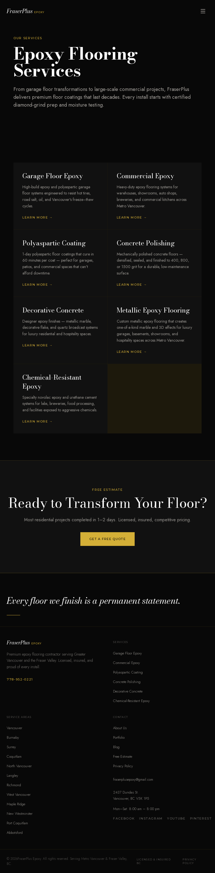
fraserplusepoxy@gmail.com (133, 779)
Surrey (11, 747)
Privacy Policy (123, 766)
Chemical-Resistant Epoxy (131, 700)
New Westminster (19, 813)
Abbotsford (15, 832)
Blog (116, 747)
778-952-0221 (20, 679)
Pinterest (201, 818)
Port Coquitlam (17, 823)
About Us (120, 728)
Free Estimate (122, 756)
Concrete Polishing (127, 681)
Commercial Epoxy (126, 662)
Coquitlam (14, 756)
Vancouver (14, 728)
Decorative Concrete (127, 691)
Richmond (14, 785)
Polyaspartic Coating (128, 672)
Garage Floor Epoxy (127, 653)
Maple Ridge (16, 804)
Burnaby (13, 737)
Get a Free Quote (107, 539)
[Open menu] (203, 11)
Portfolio (119, 737)
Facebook (124, 818)
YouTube (176, 818)
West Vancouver (19, 794)
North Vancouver (19, 766)
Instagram (151, 818)
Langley (12, 775)
